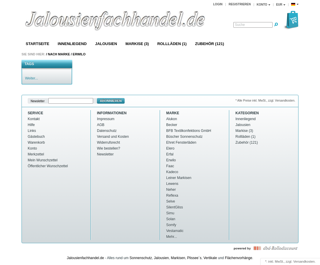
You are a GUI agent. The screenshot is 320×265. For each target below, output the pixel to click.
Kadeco (172, 172)
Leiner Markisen (178, 178)
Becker (171, 125)
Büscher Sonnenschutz (184, 137)
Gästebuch (36, 137)
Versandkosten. (304, 261)
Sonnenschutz (141, 258)
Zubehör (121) (209, 44)
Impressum (105, 119)
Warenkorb (36, 142)
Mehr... (171, 237)
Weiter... (31, 78)
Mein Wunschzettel (42, 160)
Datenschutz (107, 131)
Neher (171, 190)
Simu (170, 213)
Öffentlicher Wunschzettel (48, 166)
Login (217, 4)
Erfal (170, 154)
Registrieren (240, 4)
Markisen (178, 258)
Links (32, 131)
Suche (240, 25)
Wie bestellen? (108, 148)
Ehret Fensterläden (181, 142)
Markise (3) (137, 44)
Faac (170, 166)
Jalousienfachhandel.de (85, 258)
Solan (170, 219)
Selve (170, 201)
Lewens (172, 184)
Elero (170, 148)
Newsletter (37, 100)
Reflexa (172, 195)
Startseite (37, 44)
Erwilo (79, 54)
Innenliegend (72, 44)
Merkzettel (36, 154)
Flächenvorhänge (238, 258)
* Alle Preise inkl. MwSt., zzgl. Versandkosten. (265, 100)
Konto (32, 148)
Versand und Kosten (113, 137)
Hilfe (31, 125)
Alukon (171, 119)
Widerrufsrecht (108, 142)
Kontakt (34, 119)
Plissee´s (194, 258)
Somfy (171, 225)
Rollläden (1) (172, 44)
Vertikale (210, 258)
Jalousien (106, 44)
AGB (100, 125)
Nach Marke (59, 54)
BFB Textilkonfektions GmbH (188, 131)
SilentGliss (174, 207)
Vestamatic (175, 231)
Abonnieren (111, 100)
